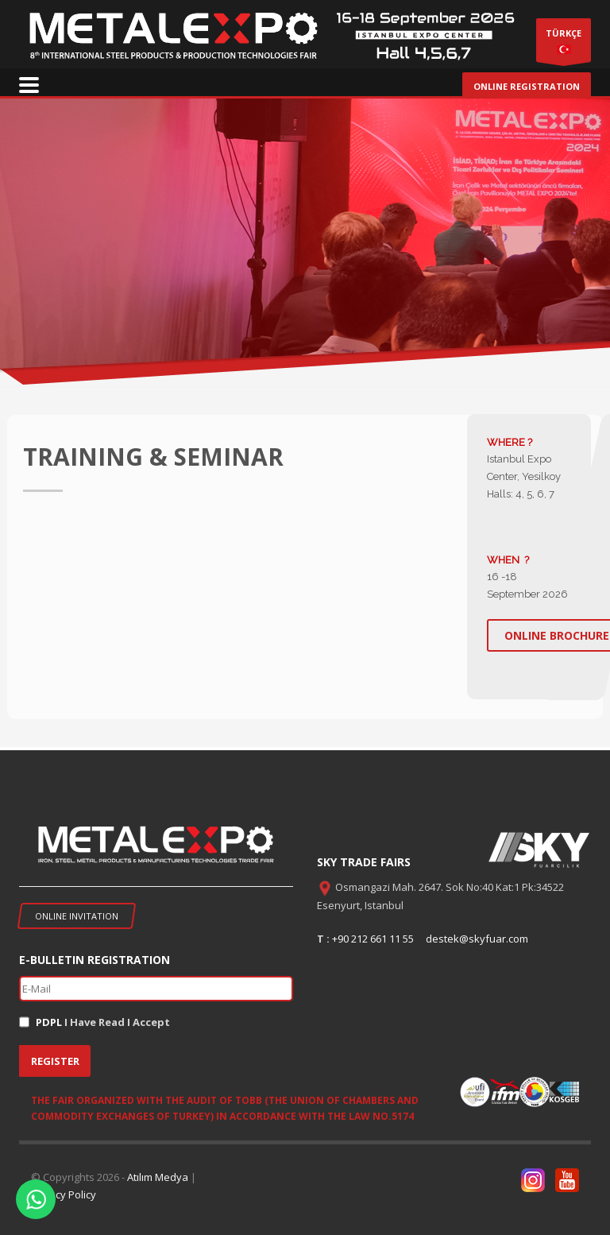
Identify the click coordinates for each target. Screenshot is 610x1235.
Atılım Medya (157, 1177)
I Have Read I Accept (103, 1022)
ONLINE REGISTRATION (526, 86)
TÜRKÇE (563, 44)
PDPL (49, 1022)
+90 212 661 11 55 (373, 938)
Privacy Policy (63, 1194)
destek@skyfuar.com (477, 938)
